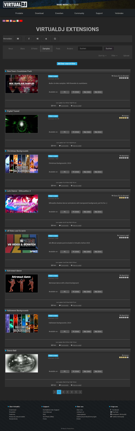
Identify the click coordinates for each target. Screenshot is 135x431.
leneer (126, 116)
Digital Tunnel (13, 111)
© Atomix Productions (67, 428)
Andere (70, 49)
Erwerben (59, 13)
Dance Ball (11, 351)
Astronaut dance (14, 271)
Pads (58, 49)
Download (39, 13)
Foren (45, 419)
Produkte (19, 13)
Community (79, 13)
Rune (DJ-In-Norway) (121, 76)
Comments (64, 106)
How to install (77, 106)
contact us (80, 412)
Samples (46, 49)
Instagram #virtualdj (118, 414)
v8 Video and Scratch (16, 231)
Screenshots (13, 419)
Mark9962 (125, 156)
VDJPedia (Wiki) (48, 417)
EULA (79, 419)
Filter (114, 56)
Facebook (114, 410)
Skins (22, 49)
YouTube (114, 412)
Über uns (80, 410)
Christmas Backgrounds (17, 151)
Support (99, 13)
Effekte (34, 49)
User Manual (47, 412)
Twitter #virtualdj (117, 417)
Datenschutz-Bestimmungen (86, 417)
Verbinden (119, 13)
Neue (11, 49)
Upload (126, 56)
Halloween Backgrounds (17, 311)
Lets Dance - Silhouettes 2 (19, 191)
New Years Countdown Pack (19, 71)
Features (12, 414)
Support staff (124, 235)
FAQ (44, 414)
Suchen (109, 48)
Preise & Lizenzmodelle (17, 417)
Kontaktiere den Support (51, 410)
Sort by (102, 56)
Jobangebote (81, 414)
